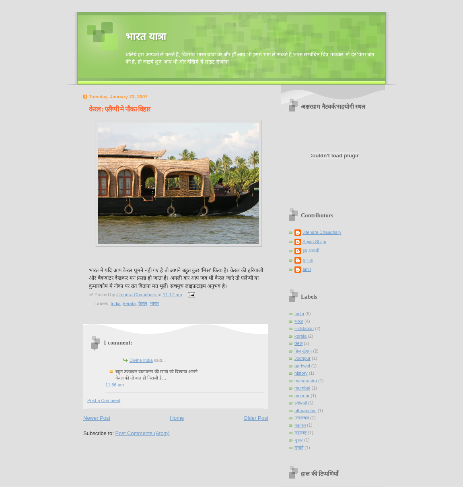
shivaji (300, 402)
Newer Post (96, 418)
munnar (301, 395)
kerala (129, 303)
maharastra (305, 380)
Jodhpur (302, 358)
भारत (154, 303)
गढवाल (300, 425)
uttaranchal (305, 410)
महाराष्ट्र (300, 432)
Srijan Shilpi (314, 241)
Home (177, 418)
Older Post (256, 418)
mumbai (302, 388)
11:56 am (114, 384)
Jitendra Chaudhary (321, 232)
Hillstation (304, 328)
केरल (142, 303)
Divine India (141, 360)
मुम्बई (298, 447)
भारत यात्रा (146, 37)
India (116, 303)
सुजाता (307, 260)
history (301, 373)
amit (306, 269)
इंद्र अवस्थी (310, 250)
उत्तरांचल (301, 417)
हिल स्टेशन (303, 351)
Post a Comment (103, 400)
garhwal (302, 365)
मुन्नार (298, 439)
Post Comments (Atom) (142, 433)
